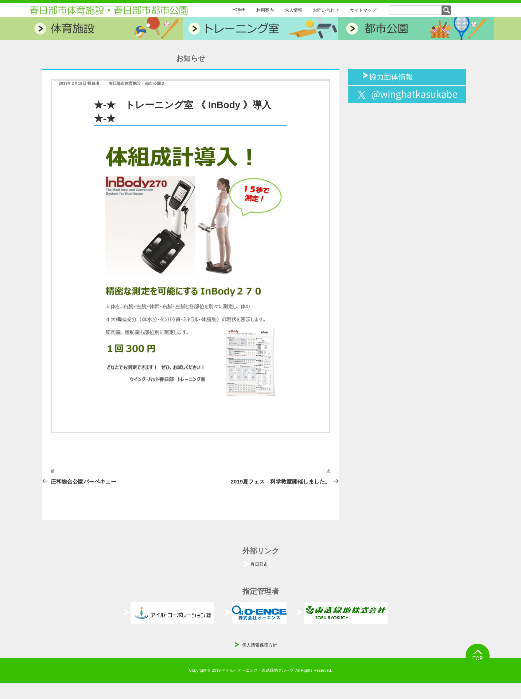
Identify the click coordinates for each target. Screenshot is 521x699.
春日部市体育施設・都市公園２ (137, 83)
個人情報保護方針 (259, 645)
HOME (239, 9)
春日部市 (259, 564)
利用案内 (265, 10)
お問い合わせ (326, 10)
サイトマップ (363, 10)
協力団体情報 (391, 76)
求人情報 (293, 10)
